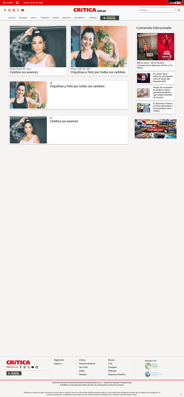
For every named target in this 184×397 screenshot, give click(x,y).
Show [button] (33, 18)
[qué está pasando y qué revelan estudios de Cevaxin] (143, 93)
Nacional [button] (23, 18)
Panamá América (87, 363)
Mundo (56, 18)
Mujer (82, 371)
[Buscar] (157, 9)
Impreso (93, 18)
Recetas (83, 374)
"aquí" (135, 394)
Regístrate (59, 360)
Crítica (82, 360)
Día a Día (83, 367)
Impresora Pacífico (117, 374)
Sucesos (11, 18)
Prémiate (112, 371)
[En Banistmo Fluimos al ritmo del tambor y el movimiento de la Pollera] (143, 107)
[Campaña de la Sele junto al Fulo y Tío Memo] (155, 46)
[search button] (179, 9)
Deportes (45, 18)
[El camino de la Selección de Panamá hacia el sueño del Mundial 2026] (143, 78)
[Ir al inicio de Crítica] (91, 9)
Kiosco (111, 360)
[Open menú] (17, 3)
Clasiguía (112, 367)
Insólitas (67, 18)
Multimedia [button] (79, 18)
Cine (110, 363)
